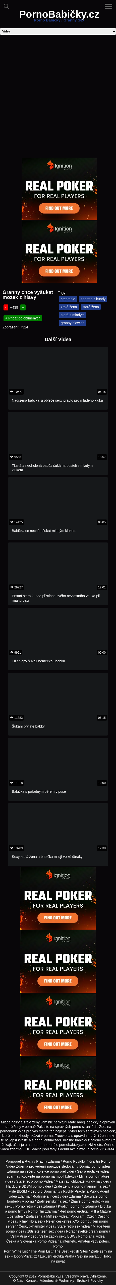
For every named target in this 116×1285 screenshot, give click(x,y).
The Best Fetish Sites (71, 1251)
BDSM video (26, 1191)
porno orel (58, 1171)
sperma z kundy (93, 299)
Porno (58, 1246)
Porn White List (16, 1251)
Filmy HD (26, 1221)
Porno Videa (47, 1241)
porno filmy (16, 1211)
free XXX (73, 1221)
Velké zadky (48, 1236)
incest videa (59, 1196)
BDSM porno (32, 1186)
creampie (68, 299)
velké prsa (87, 1231)
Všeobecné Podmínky (57, 1281)
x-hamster (37, 1226)
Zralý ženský (47, 1201)
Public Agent (99, 1191)
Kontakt (31, 1281)
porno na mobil (52, 1176)
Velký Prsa (19, 1236)
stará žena (91, 307)
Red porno (68, 1211)
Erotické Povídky (90, 1281)
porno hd (77, 1206)
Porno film (36, 1211)
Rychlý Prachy (36, 1161)
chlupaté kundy (83, 1181)
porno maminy (85, 1186)
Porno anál (86, 1236)
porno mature (98, 1176)
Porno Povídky (74, 1161)
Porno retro (24, 1206)
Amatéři (84, 1241)
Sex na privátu (88, 1256)
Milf (49, 1216)
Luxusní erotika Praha (57, 1256)
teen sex (47, 1231)
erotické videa (98, 1171)
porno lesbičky (93, 1201)
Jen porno (100, 1221)
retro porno (34, 1181)
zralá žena (69, 307)
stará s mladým (73, 315)
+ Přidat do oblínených (22, 318)
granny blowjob (72, 323)
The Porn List (41, 1251)
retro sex (73, 1226)
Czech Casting (98, 1216)
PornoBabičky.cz (59, 17)
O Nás (18, 1281)
